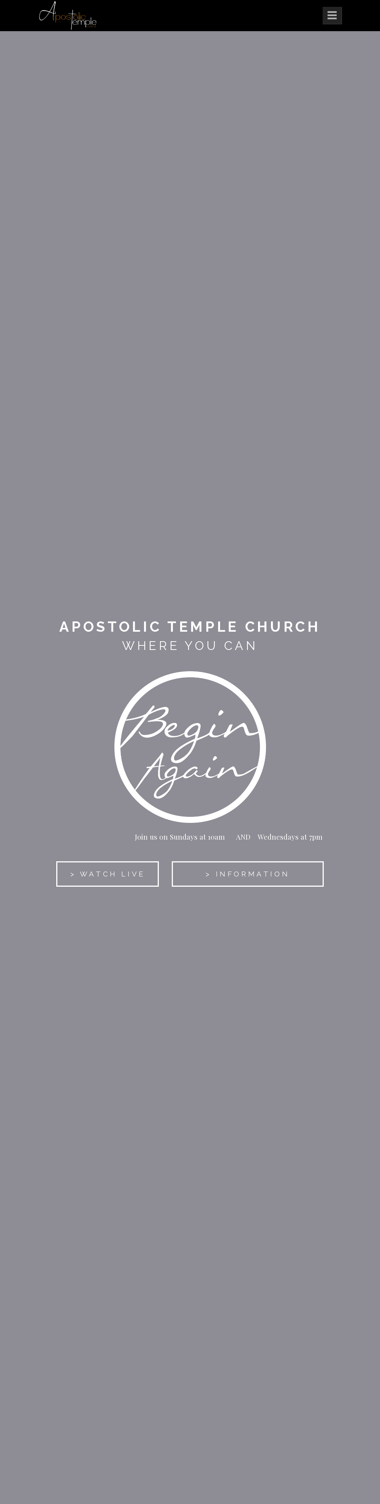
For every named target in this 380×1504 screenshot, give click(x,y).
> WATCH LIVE (107, 874)
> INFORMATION (248, 874)
